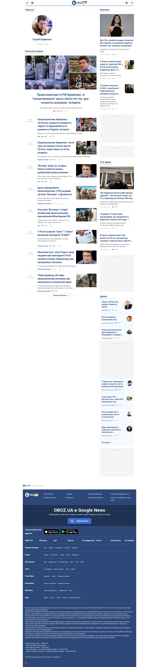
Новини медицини (50, 590)
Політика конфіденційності (119, 494)
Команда (69, 494)
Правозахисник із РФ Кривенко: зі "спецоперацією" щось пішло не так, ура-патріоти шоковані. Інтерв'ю (60, 98)
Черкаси (75, 548)
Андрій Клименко (107, 338)
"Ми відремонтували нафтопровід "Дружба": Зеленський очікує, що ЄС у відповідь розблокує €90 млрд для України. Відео (117, 196)
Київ (45, 548)
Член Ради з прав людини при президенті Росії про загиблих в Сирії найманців (55, 177)
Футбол (46, 555)
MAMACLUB (63, 590)
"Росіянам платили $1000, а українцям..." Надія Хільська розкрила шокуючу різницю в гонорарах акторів (110, 89)
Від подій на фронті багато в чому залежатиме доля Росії (61, 108)
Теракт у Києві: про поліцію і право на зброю (110, 304)
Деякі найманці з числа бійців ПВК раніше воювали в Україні (53, 199)
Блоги (98, 540)
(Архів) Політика (43, 246)
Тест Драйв (48, 569)
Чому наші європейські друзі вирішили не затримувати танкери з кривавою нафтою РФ (112, 332)
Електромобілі (59, 569)
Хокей (62, 555)
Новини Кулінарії (63, 576)
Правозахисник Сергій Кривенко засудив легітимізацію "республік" (53, 240)
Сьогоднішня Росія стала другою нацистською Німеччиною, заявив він (64, 156)
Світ (39, 181)
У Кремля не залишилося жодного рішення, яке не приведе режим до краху (112, 384)
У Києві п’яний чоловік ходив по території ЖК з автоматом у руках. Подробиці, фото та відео (111, 65)
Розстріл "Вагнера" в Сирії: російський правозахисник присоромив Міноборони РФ (54, 213)
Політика (43, 540)
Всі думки (106, 442)
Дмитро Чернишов (108, 390)
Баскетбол (54, 555)
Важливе (105, 9)
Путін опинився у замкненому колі (109, 318)
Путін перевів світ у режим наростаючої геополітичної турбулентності (110, 414)
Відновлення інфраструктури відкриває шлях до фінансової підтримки (117, 203)
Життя (70, 540)
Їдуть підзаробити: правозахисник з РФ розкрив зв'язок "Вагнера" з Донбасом (55, 191)
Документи (70, 497)
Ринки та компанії (50, 583)
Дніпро (67, 548)
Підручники (53, 562)
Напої (54, 576)
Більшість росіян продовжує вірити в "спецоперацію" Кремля (60, 133)
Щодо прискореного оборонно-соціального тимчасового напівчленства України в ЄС (112, 429)
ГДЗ (45, 562)
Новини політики (43, 160)
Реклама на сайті (50, 497)
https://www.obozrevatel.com (99, 608)
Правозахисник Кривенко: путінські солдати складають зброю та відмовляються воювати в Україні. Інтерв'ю (55, 124)
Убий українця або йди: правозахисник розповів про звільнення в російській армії (54, 278)
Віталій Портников (108, 323)
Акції (67, 569)
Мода (65, 597)
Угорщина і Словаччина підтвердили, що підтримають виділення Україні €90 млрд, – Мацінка (114, 217)
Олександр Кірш (107, 435)
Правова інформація (95, 494)
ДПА (71, 562)
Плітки (52, 597)
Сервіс (73, 569)
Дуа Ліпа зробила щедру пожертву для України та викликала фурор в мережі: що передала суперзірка (116, 43)
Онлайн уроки (63, 562)
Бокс (68, 555)
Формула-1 (75, 555)
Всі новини (129, 540)
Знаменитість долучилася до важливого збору (115, 50)
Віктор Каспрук (106, 420)
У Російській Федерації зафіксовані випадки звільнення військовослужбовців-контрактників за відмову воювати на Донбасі (56, 287)
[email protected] (51, 651)
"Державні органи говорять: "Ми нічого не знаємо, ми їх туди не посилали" (53, 221)
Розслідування (88, 540)
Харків (51, 548)
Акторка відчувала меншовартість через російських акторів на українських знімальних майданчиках (109, 101)
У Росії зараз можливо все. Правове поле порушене (57, 266)
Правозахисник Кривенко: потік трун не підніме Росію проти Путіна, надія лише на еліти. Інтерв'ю (56, 147)
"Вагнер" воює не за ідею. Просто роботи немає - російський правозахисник (53, 169)
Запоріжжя (59, 548)
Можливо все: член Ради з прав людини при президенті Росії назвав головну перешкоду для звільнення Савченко (56, 257)
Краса (59, 597)
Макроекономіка (64, 583)
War (54, 111)
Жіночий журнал (74, 597)
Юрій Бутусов (106, 310)
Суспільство (116, 540)
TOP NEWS (105, 162)
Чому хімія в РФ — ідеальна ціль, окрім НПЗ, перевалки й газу (113, 399)
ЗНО (77, 562)
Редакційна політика (95, 497)
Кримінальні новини (44, 203)
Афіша (46, 597)
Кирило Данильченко (109, 405)
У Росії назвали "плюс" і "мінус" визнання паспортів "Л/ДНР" (55, 233)
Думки (103, 296)
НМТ (82, 562)
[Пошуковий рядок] (132, 3)
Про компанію (49, 494)
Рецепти (47, 576)
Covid (70, 590)
